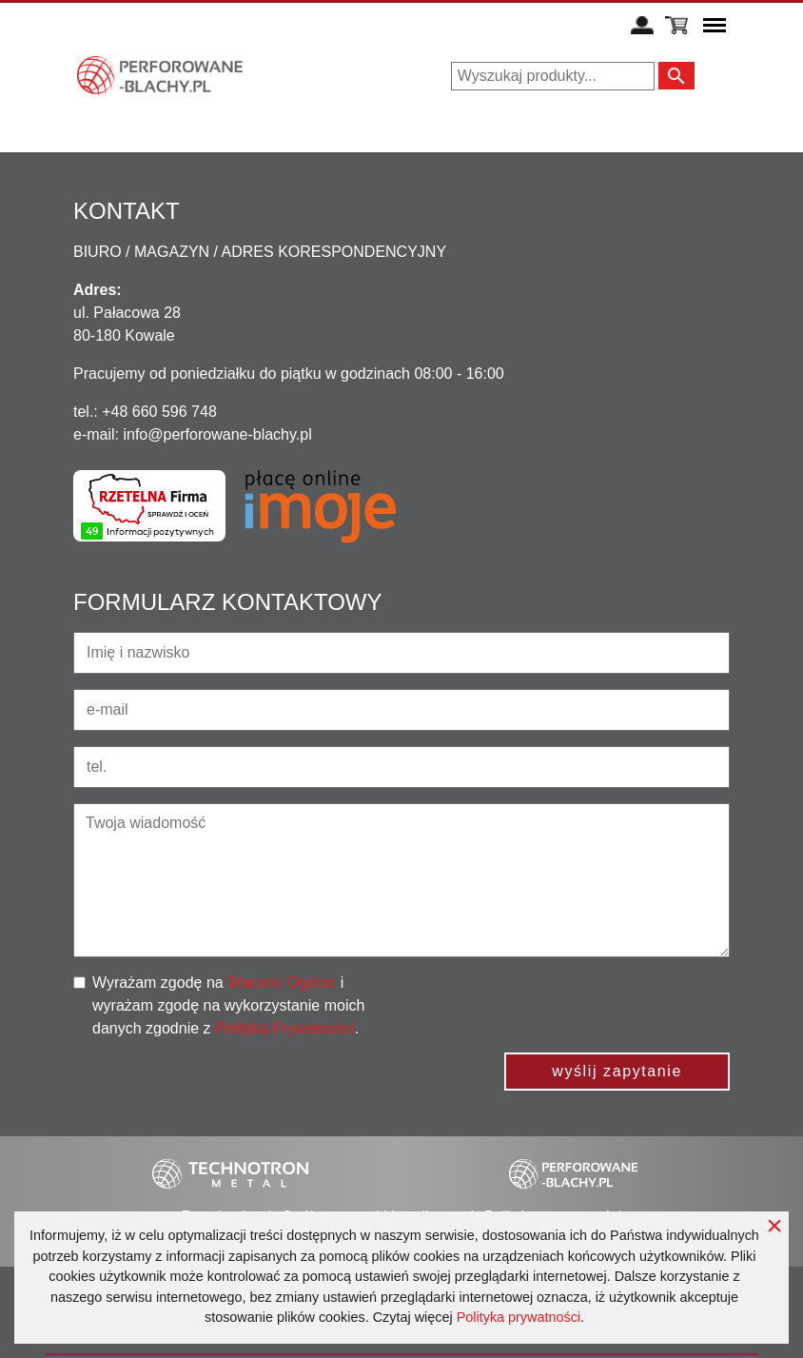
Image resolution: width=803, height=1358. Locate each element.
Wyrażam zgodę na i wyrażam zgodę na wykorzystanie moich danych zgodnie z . (228, 1005)
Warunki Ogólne (281, 982)
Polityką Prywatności (285, 1028)
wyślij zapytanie (617, 1071)
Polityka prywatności (518, 1317)
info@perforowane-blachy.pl (217, 434)
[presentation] (585, 1009)
